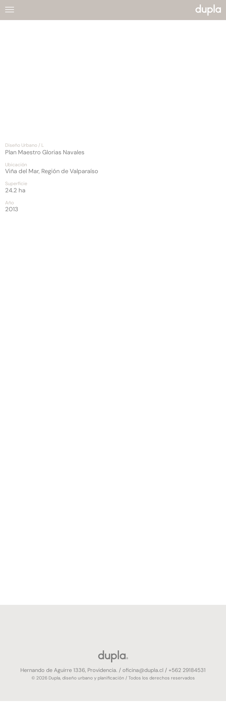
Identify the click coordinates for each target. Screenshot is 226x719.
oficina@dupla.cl (142, 670)
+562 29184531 (187, 670)
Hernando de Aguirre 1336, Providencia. (69, 670)
